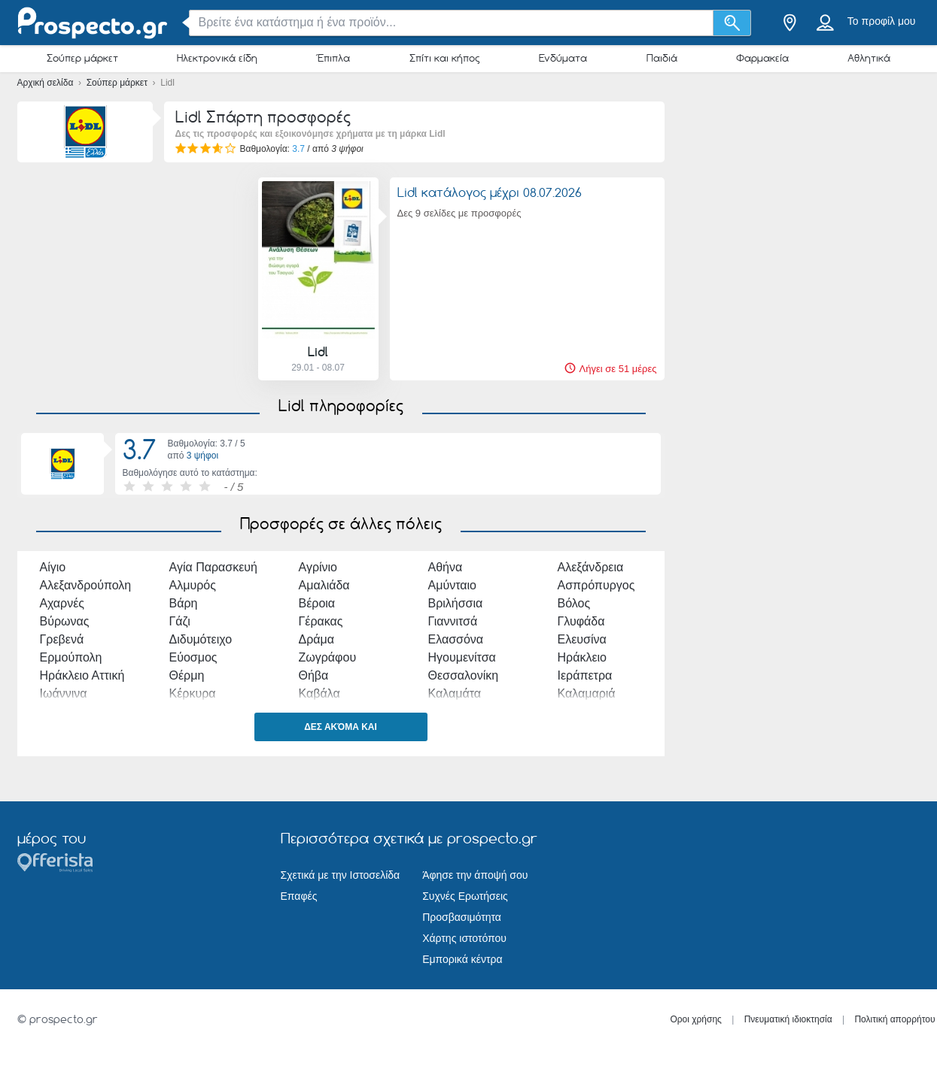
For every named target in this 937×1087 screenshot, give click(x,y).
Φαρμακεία (762, 58)
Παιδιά (661, 58)
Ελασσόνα (456, 639)
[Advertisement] (130, 279)
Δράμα (317, 639)
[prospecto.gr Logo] (92, 23)
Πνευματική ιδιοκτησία (788, 1019)
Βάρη (183, 603)
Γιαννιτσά (453, 621)
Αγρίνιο (318, 567)
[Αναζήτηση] (731, 23)
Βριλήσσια (455, 603)
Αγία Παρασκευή (213, 567)
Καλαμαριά (587, 693)
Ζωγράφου (328, 657)
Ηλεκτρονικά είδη (217, 58)
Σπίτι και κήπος (444, 58)
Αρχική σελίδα (46, 82)
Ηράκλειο (582, 657)
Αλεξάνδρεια (591, 567)
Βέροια (317, 603)
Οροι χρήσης (696, 1019)
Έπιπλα (333, 58)
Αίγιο (53, 567)
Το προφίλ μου (881, 21)
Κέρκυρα (192, 693)
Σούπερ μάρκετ (82, 58)
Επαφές (299, 896)
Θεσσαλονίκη (463, 675)
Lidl (318, 351)
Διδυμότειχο (201, 639)
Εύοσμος (193, 657)
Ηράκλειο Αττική (82, 675)
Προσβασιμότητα (461, 917)
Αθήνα (445, 567)
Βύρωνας (65, 621)
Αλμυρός (192, 585)
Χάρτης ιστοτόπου (464, 938)
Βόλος (574, 603)
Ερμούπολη (71, 657)
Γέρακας (321, 621)
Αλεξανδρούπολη (86, 585)
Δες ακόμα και (340, 727)
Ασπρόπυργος (596, 585)
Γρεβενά (62, 639)
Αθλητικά (868, 58)
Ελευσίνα (582, 639)
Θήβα (314, 675)
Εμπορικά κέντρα (462, 959)
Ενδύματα (563, 58)
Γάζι (179, 621)
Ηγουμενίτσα (462, 657)
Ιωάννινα (63, 693)
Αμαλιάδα (324, 585)
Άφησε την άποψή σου (475, 875)
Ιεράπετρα (585, 675)
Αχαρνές (62, 603)
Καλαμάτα (455, 693)
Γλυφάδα (581, 621)
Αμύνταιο (452, 585)
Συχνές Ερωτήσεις (465, 896)
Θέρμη (187, 675)
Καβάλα (319, 693)
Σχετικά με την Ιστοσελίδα (340, 875)
